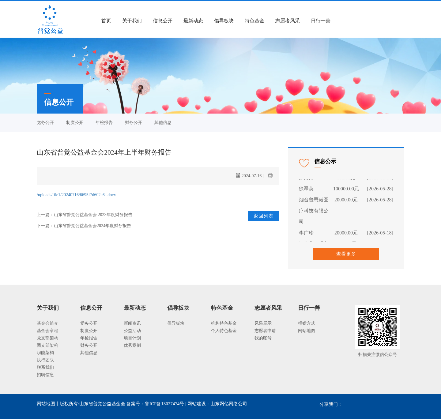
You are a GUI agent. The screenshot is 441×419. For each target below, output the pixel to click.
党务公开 (45, 122)
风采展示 (263, 323)
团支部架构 (47, 345)
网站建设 (196, 403)
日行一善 (320, 20)
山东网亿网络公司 (228, 403)
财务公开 (133, 122)
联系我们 (45, 367)
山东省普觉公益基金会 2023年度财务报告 (93, 214)
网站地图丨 (48, 403)
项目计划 (132, 338)
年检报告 (104, 122)
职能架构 (45, 352)
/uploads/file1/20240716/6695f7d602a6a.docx (76, 195)
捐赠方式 (306, 323)
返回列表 (263, 216)
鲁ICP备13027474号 (164, 403)
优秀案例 (132, 345)
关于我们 (132, 20)
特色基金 (254, 20)
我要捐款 (389, 20)
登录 (346, 20)
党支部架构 (47, 338)
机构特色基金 (224, 323)
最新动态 (193, 20)
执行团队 (45, 360)
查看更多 (346, 253)
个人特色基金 (224, 330)
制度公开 (74, 122)
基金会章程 (47, 330)
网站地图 (306, 330)
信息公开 (162, 20)
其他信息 (163, 122)
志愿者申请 (265, 330)
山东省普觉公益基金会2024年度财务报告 (92, 225)
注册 (363, 20)
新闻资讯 (132, 323)
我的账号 (263, 338)
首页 (106, 20)
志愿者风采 (287, 20)
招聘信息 (45, 374)
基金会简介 (47, 323)
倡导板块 (224, 20)
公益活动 (132, 330)
